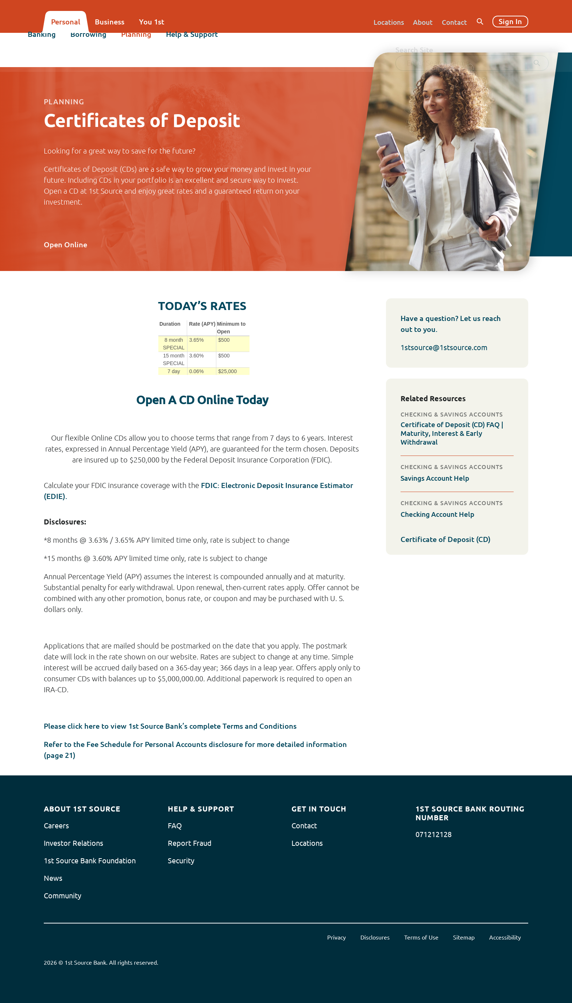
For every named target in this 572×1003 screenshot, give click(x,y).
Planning (152, 42)
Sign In (510, 21)
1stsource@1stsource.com (444, 347)
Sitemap (464, 937)
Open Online (71, 244)
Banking (58, 42)
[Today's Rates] (202, 347)
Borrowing (104, 42)
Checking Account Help (440, 514)
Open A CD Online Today (202, 399)
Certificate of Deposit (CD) (451, 539)
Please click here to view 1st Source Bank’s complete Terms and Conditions (170, 726)
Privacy (336, 937)
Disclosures (375, 937)
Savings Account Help (437, 478)
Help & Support (208, 42)
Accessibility (505, 937)
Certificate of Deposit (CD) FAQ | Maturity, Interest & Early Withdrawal (456, 433)
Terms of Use (421, 937)
